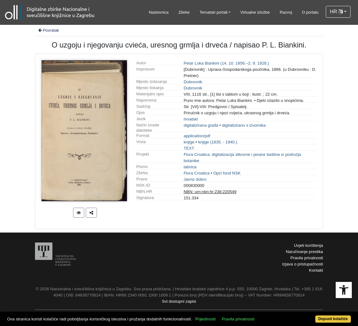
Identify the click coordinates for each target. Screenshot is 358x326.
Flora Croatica (197, 173)
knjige (189, 142)
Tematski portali (213, 12)
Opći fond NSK (227, 173)
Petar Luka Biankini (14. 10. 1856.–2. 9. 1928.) (226, 63)
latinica (190, 167)
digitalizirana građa (201, 125)
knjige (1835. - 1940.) (217, 142)
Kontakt (316, 270)
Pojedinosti (205, 319)
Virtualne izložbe (255, 12)
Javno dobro (195, 179)
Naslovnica (159, 12)
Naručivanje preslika (304, 251)
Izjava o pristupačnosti (302, 264)
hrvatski (191, 119)
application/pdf (197, 136)
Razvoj (286, 12)
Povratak (48, 30)
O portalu (310, 12)
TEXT (189, 148)
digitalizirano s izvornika (244, 125)
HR (336, 11)
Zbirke (184, 12)
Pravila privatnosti (306, 258)
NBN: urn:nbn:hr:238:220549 (210, 191)
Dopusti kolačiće (333, 319)
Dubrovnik (193, 81)
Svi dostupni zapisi (179, 301)
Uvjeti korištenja (308, 245)
